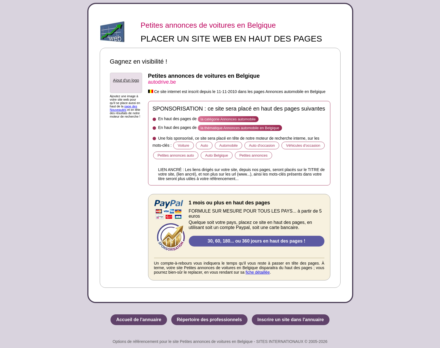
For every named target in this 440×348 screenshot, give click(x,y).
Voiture (183, 145)
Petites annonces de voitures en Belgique (208, 25)
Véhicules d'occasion (303, 145)
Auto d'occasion (262, 145)
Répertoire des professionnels (209, 319)
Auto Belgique (216, 155)
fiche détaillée (258, 272)
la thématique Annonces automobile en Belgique (240, 128)
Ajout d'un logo (126, 80)
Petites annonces (253, 155)
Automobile (228, 145)
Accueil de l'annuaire (138, 319)
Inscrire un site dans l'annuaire (290, 319)
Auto (204, 145)
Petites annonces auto (176, 155)
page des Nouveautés (123, 108)
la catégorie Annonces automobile (228, 119)
